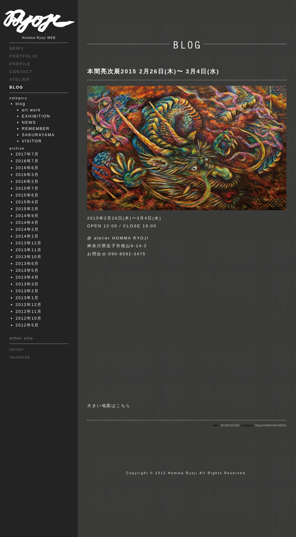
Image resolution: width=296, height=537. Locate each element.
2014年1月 (27, 236)
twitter (16, 349)
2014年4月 (27, 222)
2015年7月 (27, 188)
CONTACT (20, 71)
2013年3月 (27, 284)
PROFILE (20, 64)
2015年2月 (27, 208)
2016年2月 (27, 181)
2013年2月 (27, 291)
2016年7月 (27, 161)
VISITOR (32, 141)
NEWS (16, 48)
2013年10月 (29, 256)
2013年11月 (29, 250)
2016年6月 (27, 167)
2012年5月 (27, 325)
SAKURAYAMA (38, 134)
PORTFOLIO (23, 56)
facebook (19, 357)
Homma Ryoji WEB (39, 37)
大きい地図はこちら (109, 405)
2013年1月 (27, 297)
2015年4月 (27, 202)
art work (31, 110)
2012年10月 (29, 318)
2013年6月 (27, 263)
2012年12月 (29, 304)
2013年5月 (27, 270)
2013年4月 (27, 277)
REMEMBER (35, 128)
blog (21, 103)
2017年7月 (27, 154)
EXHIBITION (36, 116)
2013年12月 (29, 243)
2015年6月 (27, 195)
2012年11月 (29, 311)
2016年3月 (27, 174)
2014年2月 (27, 229)
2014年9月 (27, 215)
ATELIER (19, 79)
